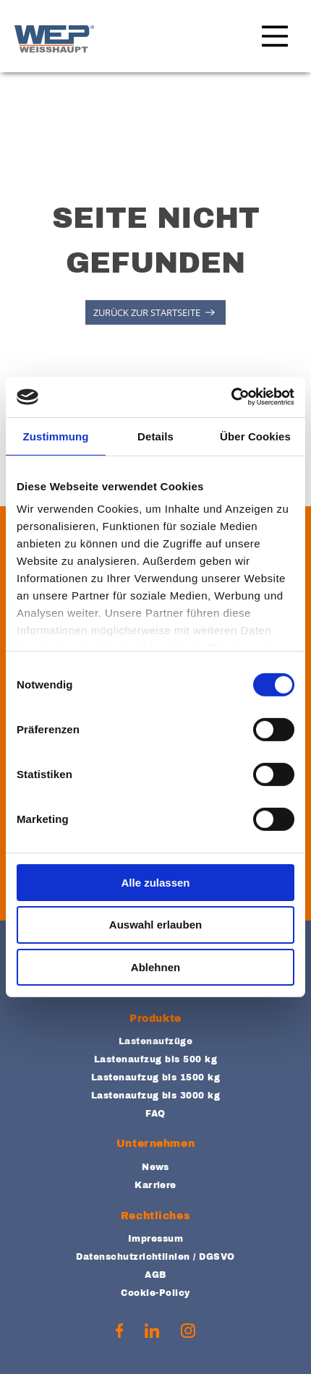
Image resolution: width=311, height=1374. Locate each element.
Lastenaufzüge (155, 1041)
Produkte (155, 1018)
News (155, 1167)
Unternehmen (155, 1143)
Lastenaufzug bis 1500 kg (156, 1077)
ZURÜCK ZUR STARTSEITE (146, 312)
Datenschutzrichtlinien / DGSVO (155, 1257)
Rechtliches (155, 1216)
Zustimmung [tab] (56, 436)
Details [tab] (155, 436)
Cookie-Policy (155, 1293)
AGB (155, 1275)
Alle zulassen (155, 882)
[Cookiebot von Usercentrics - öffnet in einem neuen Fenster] (231, 397)
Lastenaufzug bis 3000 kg (156, 1096)
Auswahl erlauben (155, 924)
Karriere (155, 1185)
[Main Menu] (271, 39)
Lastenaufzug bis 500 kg (155, 1059)
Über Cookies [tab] (255, 436)
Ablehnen (155, 967)
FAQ (155, 1114)
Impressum (155, 1239)
